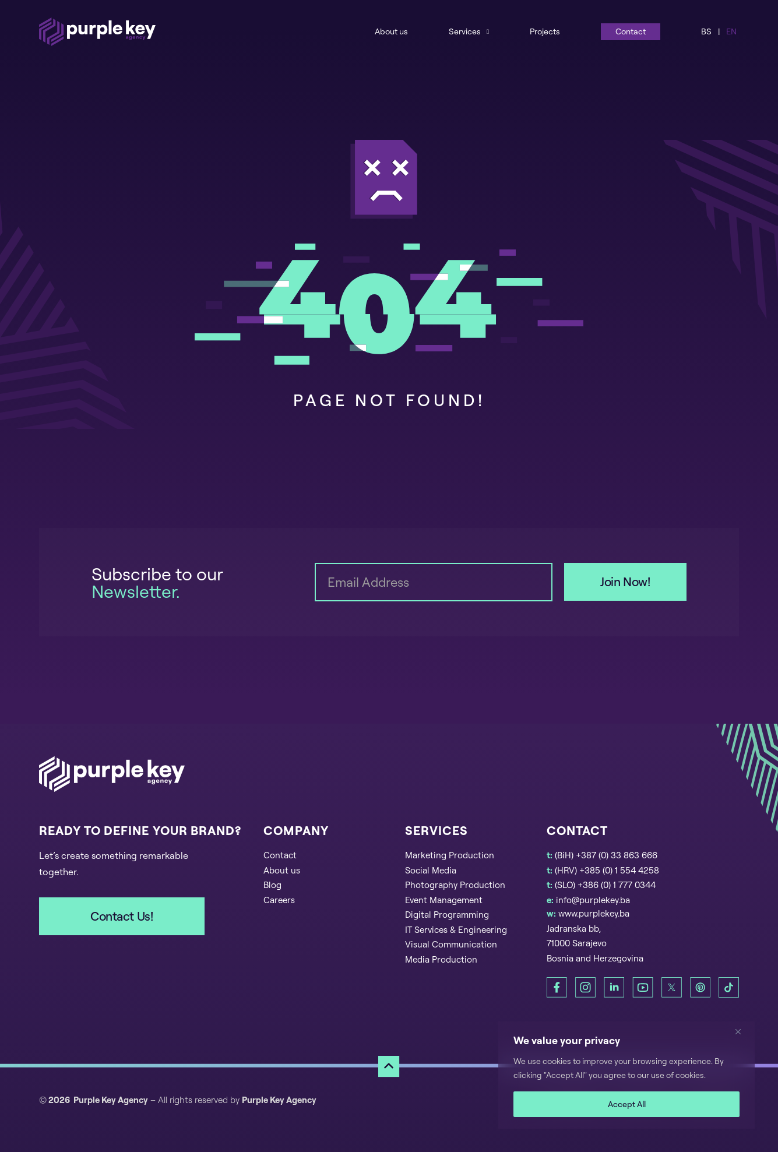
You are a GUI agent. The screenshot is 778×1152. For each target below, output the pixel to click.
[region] (626, 1075)
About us (391, 31)
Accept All (627, 1104)
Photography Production (455, 884)
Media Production (441, 959)
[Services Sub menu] (488, 31)
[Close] (742, 1031)
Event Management (444, 900)
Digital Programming (447, 914)
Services (465, 31)
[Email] (434, 582)
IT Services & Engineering (456, 929)
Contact (630, 31)
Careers (279, 900)
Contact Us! (121, 916)
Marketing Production (449, 855)
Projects (545, 31)
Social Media (430, 870)
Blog (272, 884)
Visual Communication (451, 944)
